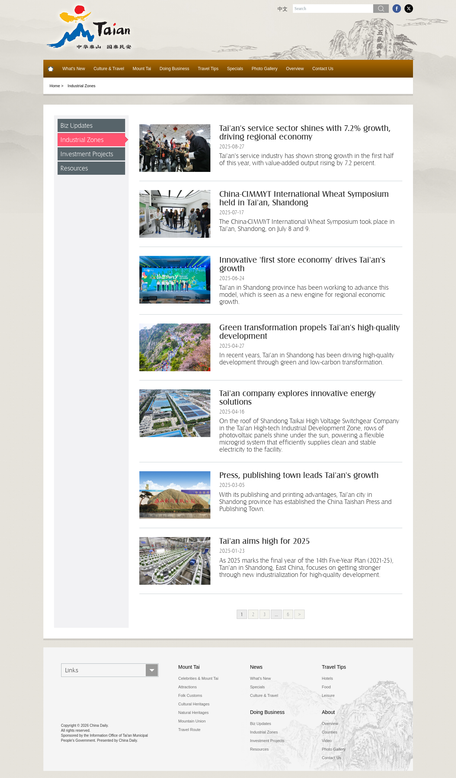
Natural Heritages (193, 712)
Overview (295, 68)
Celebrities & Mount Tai (198, 678)
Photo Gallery (265, 68)
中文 (283, 8)
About (328, 712)
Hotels (327, 678)
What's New (74, 68)
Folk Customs (190, 695)
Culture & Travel (108, 68)
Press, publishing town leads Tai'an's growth (299, 475)
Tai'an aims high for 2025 (264, 541)
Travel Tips (208, 68)
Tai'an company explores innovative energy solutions (297, 398)
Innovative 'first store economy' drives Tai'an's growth (302, 264)
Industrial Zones (81, 86)
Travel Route (189, 729)
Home (50, 69)
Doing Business (174, 68)
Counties (329, 732)
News (256, 667)
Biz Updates (76, 125)
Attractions (187, 687)
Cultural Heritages (194, 704)
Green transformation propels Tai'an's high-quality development (309, 332)
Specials (235, 68)
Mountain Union (192, 721)
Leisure (328, 695)
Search (381, 8)
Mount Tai (142, 68)
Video (327, 740)
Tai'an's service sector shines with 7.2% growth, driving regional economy (305, 132)
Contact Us (322, 68)
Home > (57, 86)
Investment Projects (86, 154)
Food (326, 687)
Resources (74, 168)
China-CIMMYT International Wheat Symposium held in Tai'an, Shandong (304, 198)
